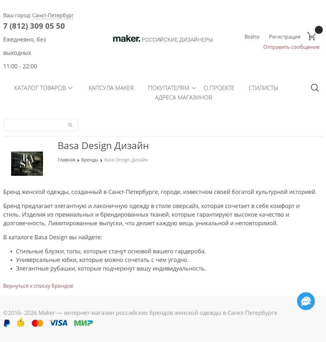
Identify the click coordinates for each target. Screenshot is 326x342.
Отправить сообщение (291, 46)
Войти (251, 36)
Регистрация (285, 36)
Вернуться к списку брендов (38, 285)
